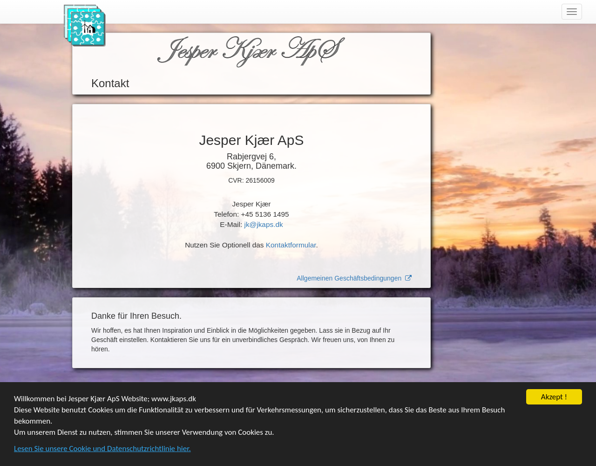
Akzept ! (554, 397)
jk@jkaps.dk (263, 224)
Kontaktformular (291, 245)
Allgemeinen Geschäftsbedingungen (354, 278)
